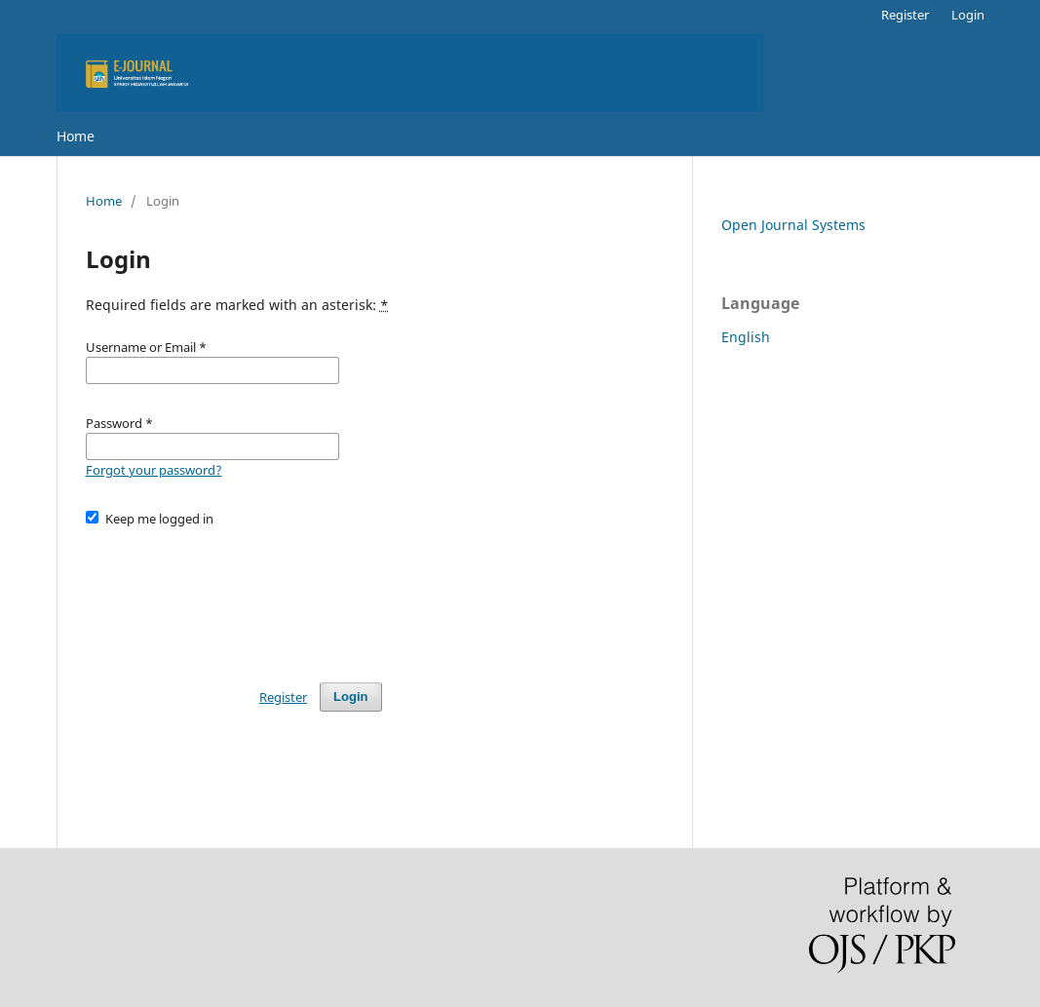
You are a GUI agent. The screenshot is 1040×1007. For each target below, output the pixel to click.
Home (76, 136)
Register (905, 14)
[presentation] (234, 596)
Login (967, 14)
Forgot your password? (154, 470)
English (745, 337)
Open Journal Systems (793, 224)
